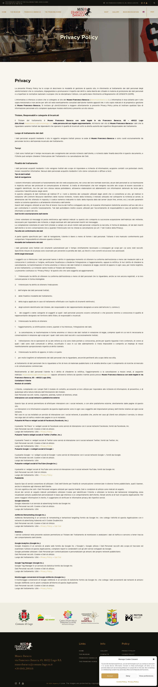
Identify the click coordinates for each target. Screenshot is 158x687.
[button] (154, 659)
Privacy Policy (133, 682)
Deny (128, 676)
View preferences (146, 676)
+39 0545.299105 (24, 668)
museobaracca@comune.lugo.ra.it (34, 664)
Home (72, 42)
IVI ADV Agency (52, 683)
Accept (110, 676)
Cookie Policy (122, 682)
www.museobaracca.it (99, 100)
